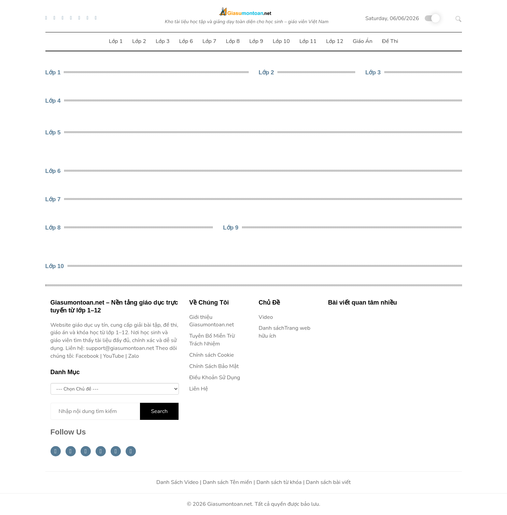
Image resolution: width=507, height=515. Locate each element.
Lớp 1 (53, 72)
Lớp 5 (53, 132)
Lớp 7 (53, 199)
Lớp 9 (230, 227)
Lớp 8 (53, 227)
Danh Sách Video (177, 482)
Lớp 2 (266, 72)
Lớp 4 (53, 101)
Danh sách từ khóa (279, 482)
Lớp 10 (54, 266)
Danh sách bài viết (328, 482)
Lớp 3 (373, 72)
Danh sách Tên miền (227, 482)
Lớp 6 (53, 171)
